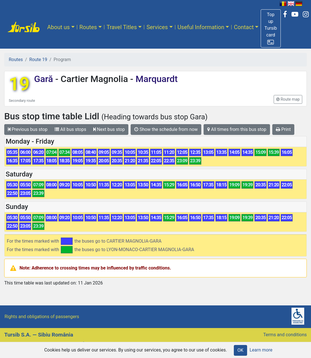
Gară (44, 79)
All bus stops (70, 129)
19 (19, 84)
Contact (244, 27)
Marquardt (155, 79)
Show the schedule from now (166, 129)
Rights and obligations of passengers (42, 316)
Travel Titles (122, 27)
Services (157, 27)
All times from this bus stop (236, 129)
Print (283, 129)
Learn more (261, 350)
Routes (88, 27)
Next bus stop (109, 129)
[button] (270, 28)
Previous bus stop (27, 129)
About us (58, 27)
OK (240, 350)
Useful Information (201, 27)
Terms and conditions (285, 334)
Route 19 (38, 59)
